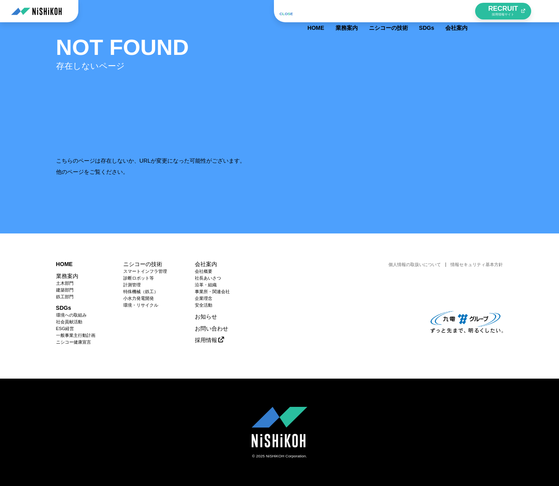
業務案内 (344, 11)
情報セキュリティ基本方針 (476, 264)
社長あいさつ (208, 278)
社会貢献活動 (69, 322)
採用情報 (206, 340)
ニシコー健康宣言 (73, 342)
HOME (313, 11)
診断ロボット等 (138, 278)
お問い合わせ (211, 328)
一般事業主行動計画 (75, 335)
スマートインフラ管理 (145, 271)
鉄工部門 (65, 297)
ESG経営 (65, 329)
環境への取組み (71, 315)
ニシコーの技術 (386, 11)
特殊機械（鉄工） (140, 292)
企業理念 (203, 298)
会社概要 (203, 271)
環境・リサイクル (140, 305)
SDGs (424, 11)
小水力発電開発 (138, 298)
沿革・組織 (206, 285)
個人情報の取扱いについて (414, 264)
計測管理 (132, 285)
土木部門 (65, 283)
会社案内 (454, 11)
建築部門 (65, 290)
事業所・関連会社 (212, 292)
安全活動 (203, 305)
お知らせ (206, 316)
